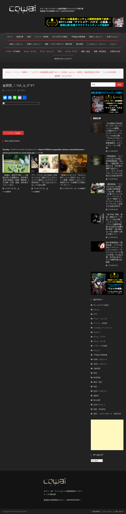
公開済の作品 (115, 51)
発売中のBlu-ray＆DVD (63, 59)
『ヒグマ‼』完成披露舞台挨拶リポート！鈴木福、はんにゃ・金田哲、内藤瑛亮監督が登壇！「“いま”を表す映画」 (15, 133)
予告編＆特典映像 (78, 37)
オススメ (97, 332)
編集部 (96, 395)
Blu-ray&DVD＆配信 (59, 37)
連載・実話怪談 (100, 51)
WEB (59, 51)
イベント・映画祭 (41, 37)
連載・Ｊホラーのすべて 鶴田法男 (58, 44)
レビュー (113, 44)
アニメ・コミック (47, 51)
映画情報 (97, 377)
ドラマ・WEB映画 (13, 51)
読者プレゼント (113, 37)
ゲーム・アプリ (71, 51)
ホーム (9, 37)
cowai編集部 (7, 192)
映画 (29, 37)
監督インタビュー (16, 44)
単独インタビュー (96, 37)
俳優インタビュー (34, 44)
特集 (95, 386)
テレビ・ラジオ (30, 51)
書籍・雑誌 (85, 51)
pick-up (96, 309)
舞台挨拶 (79, 44)
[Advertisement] (107, 435)
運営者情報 (96, 511)
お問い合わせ (119, 511)
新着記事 (19, 37)
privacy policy (107, 511)
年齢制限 (97, 368)
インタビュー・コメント (96, 44)
